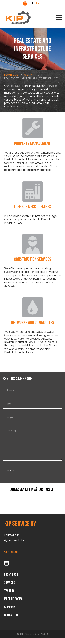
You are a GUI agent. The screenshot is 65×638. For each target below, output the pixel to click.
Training (9, 591)
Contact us (11, 552)
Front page (11, 75)
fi (32, 3)
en (37, 3)
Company (9, 607)
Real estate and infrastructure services (31, 78)
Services (29, 75)
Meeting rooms (13, 599)
